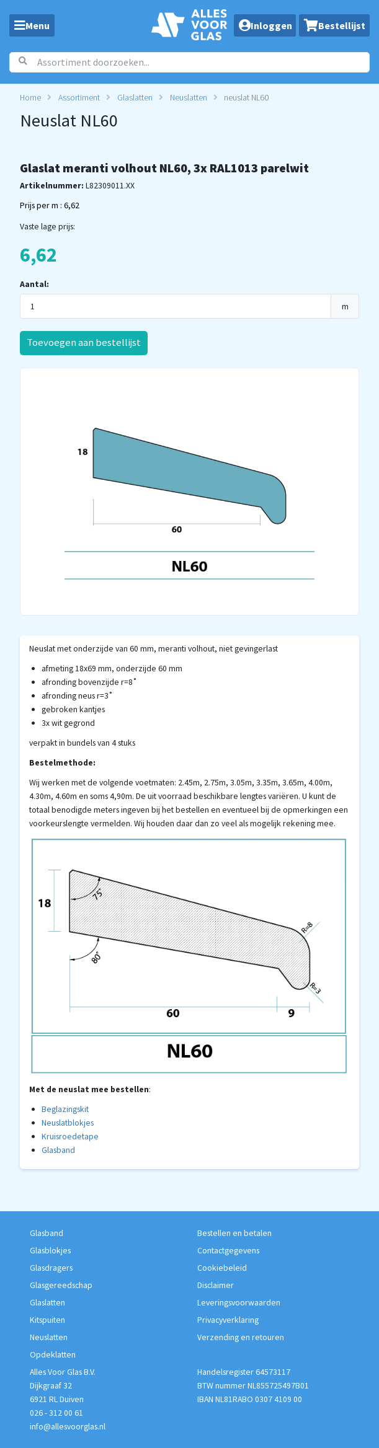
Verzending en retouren (240, 1337)
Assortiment (79, 97)
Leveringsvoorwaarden (238, 1302)
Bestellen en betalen (234, 1232)
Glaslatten (135, 97)
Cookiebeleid (222, 1267)
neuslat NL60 (246, 97)
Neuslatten (188, 97)
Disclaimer (215, 1285)
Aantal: (34, 283)
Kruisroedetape (70, 1136)
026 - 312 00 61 (56, 1412)
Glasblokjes (50, 1250)
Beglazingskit (65, 1109)
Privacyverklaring (228, 1319)
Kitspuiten (47, 1319)
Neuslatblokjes (68, 1122)
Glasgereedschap (61, 1285)
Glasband (58, 1149)
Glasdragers (51, 1267)
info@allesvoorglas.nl (67, 1426)
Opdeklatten (53, 1354)
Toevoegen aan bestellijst (84, 342)
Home (30, 97)
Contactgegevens (228, 1250)
